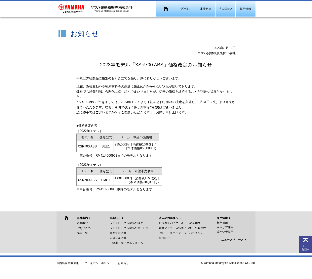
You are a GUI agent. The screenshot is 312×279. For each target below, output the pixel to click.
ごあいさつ (84, 228)
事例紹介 (164, 238)
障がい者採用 (225, 231)
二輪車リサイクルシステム (126, 243)
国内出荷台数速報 (68, 263)
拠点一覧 (82, 233)
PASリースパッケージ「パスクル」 (181, 233)
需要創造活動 (118, 233)
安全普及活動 (118, 238)
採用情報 (222, 218)
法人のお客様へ (168, 218)
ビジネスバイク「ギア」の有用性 (180, 223)
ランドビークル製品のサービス (129, 228)
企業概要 (82, 223)
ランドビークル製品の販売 (126, 223)
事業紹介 (115, 218)
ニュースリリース (232, 239)
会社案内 (82, 218)
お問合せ (123, 263)
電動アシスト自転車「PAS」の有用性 (182, 228)
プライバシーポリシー (98, 263)
